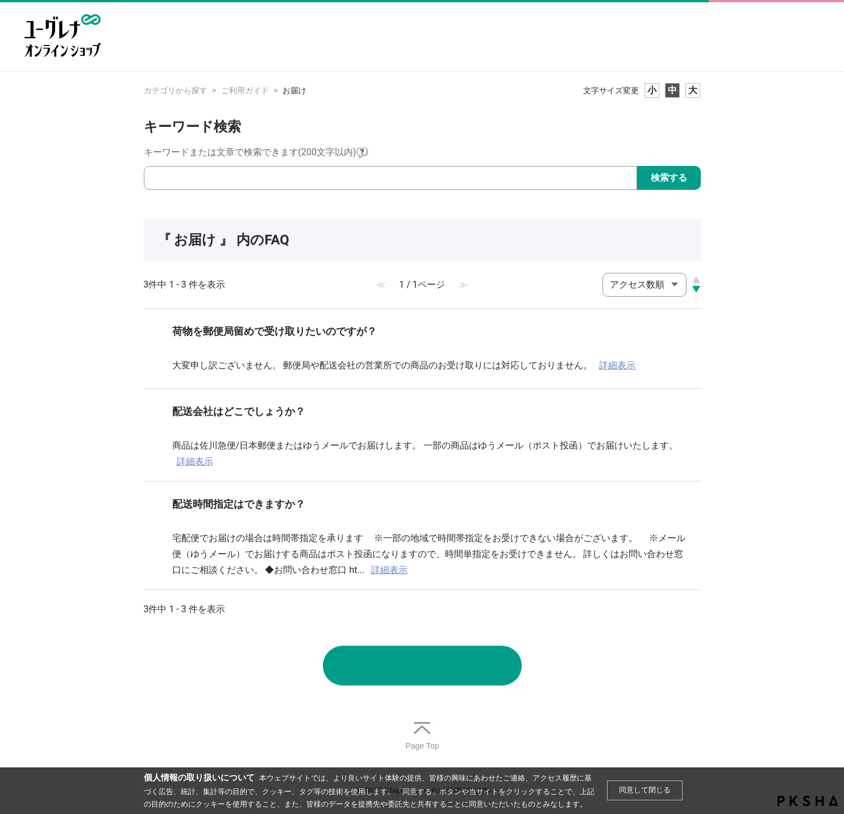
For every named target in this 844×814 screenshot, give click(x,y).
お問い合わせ (422, 666)
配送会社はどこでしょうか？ (238, 411)
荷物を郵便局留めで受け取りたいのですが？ (274, 331)
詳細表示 (617, 365)
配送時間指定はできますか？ (238, 504)
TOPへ (422, 736)
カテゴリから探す (175, 90)
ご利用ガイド (245, 90)
